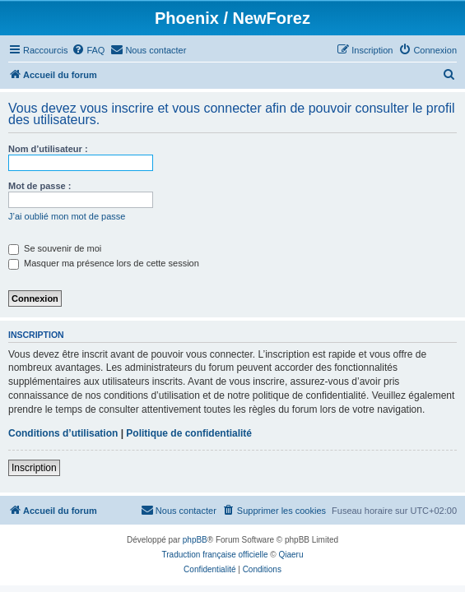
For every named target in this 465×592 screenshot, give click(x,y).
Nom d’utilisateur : (48, 149)
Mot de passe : (39, 186)
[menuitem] (88, 50)
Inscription (34, 468)
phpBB (195, 539)
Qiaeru (290, 554)
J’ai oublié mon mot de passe (66, 216)
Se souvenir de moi (54, 248)
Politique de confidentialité (189, 433)
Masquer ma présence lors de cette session (103, 263)
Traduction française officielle (215, 554)
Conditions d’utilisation (63, 433)
